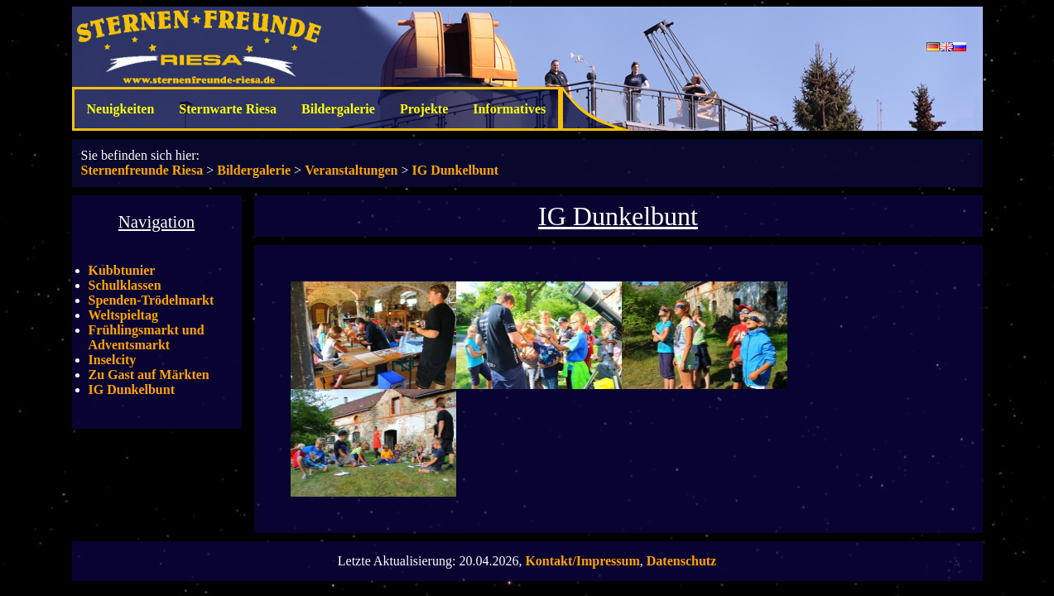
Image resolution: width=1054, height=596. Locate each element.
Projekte (424, 109)
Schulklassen (125, 285)
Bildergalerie (338, 109)
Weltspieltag (123, 315)
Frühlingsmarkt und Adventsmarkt (147, 337)
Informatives (509, 109)
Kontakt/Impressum (582, 561)
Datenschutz (681, 561)
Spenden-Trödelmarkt (151, 300)
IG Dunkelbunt (454, 170)
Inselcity (113, 360)
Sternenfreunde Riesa (142, 170)
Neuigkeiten (121, 109)
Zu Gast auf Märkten (149, 375)
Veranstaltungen (351, 170)
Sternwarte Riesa (228, 109)
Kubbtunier (122, 270)
